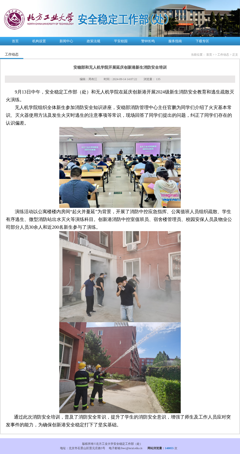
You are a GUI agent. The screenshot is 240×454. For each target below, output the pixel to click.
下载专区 (202, 41)
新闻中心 (66, 41)
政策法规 (93, 41)
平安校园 (121, 41)
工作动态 (223, 54)
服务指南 (175, 41)
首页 (15, 41)
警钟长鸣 (148, 41)
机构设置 (39, 41)
